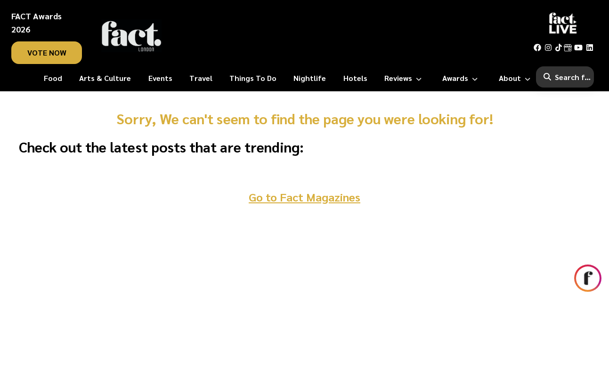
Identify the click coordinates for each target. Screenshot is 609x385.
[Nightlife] (309, 78)
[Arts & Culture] (105, 78)
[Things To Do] (252, 78)
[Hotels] (355, 78)
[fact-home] (131, 35)
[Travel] (200, 78)
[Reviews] (404, 78)
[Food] (53, 78)
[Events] (160, 78)
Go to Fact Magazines (304, 196)
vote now (46, 52)
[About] (516, 78)
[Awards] (461, 78)
